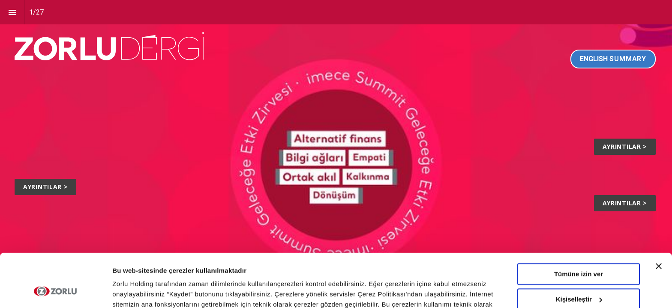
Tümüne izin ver (578, 227)
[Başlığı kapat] (659, 219)
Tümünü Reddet (578, 277)
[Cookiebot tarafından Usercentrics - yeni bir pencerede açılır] (55, 291)
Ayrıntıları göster (138, 291)
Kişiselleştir (579, 251)
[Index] (12, 12)
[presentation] (336, 154)
